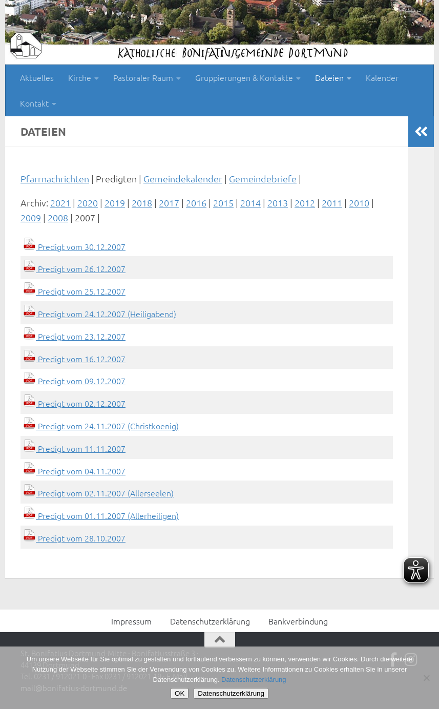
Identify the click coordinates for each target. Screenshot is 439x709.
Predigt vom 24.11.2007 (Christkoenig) (101, 425)
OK (179, 693)
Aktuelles (37, 77)
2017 (169, 202)
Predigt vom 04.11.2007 (74, 470)
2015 (223, 202)
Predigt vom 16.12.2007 (74, 358)
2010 (359, 202)
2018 (142, 202)
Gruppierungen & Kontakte (244, 77)
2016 (196, 202)
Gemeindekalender (182, 178)
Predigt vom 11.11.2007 (74, 448)
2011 (332, 202)
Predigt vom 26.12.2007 (74, 268)
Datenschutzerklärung (210, 621)
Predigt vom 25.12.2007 (74, 291)
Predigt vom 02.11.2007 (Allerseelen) (98, 492)
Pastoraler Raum (143, 77)
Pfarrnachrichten (54, 178)
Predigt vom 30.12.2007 (74, 246)
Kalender (382, 77)
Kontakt (34, 103)
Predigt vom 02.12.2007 (74, 403)
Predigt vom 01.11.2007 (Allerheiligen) (101, 515)
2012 (305, 202)
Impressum (131, 621)
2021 (60, 202)
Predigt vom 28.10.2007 (74, 538)
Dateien (329, 77)
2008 (58, 217)
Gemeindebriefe (263, 178)
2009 (30, 217)
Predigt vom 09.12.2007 (74, 380)
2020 (87, 202)
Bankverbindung (298, 621)
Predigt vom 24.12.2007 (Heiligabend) (99, 313)
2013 (277, 202)
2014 (250, 202)
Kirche (79, 77)
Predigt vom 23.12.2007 (74, 336)
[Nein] (426, 678)
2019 (114, 202)
